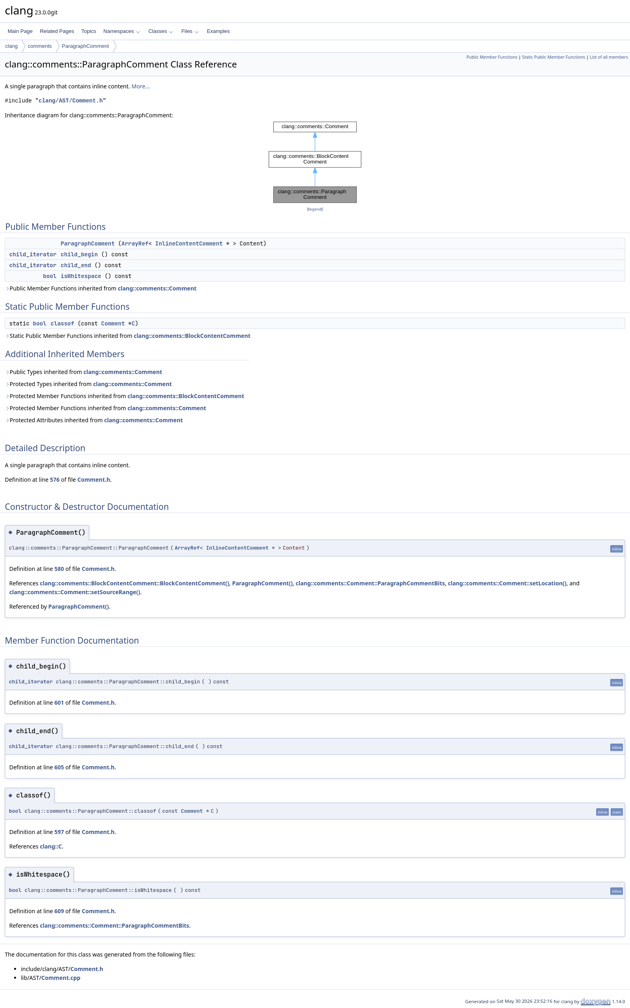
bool (50, 276)
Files (189, 31)
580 (59, 568)
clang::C (51, 846)
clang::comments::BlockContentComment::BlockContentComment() (134, 583)
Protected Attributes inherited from (94, 420)
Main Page (20, 31)
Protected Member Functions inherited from (124, 396)
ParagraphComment (85, 46)
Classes (160, 31)
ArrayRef (134, 243)
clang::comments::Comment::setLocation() (507, 583)
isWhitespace (81, 276)
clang (11, 46)
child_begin (79, 254)
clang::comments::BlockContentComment (192, 335)
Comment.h (93, 479)
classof (62, 323)
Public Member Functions (492, 57)
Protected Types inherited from (88, 384)
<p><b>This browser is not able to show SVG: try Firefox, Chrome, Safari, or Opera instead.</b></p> (315, 162)
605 (59, 767)
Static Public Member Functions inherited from (127, 335)
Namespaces (121, 31)
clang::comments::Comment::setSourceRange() (74, 592)
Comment (113, 323)
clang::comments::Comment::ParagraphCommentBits (370, 583)
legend (315, 209)
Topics (88, 31)
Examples (218, 31)
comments (40, 46)
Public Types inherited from (83, 372)
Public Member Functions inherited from (100, 288)
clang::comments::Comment (157, 288)
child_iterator (33, 254)
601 (59, 702)
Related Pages (57, 31)
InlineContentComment (189, 243)
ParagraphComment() (262, 583)
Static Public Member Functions (553, 57)
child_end (76, 265)
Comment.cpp (60, 977)
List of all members (609, 57)
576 (54, 479)
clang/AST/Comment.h (71, 100)
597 (59, 832)
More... (140, 86)
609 (59, 911)
